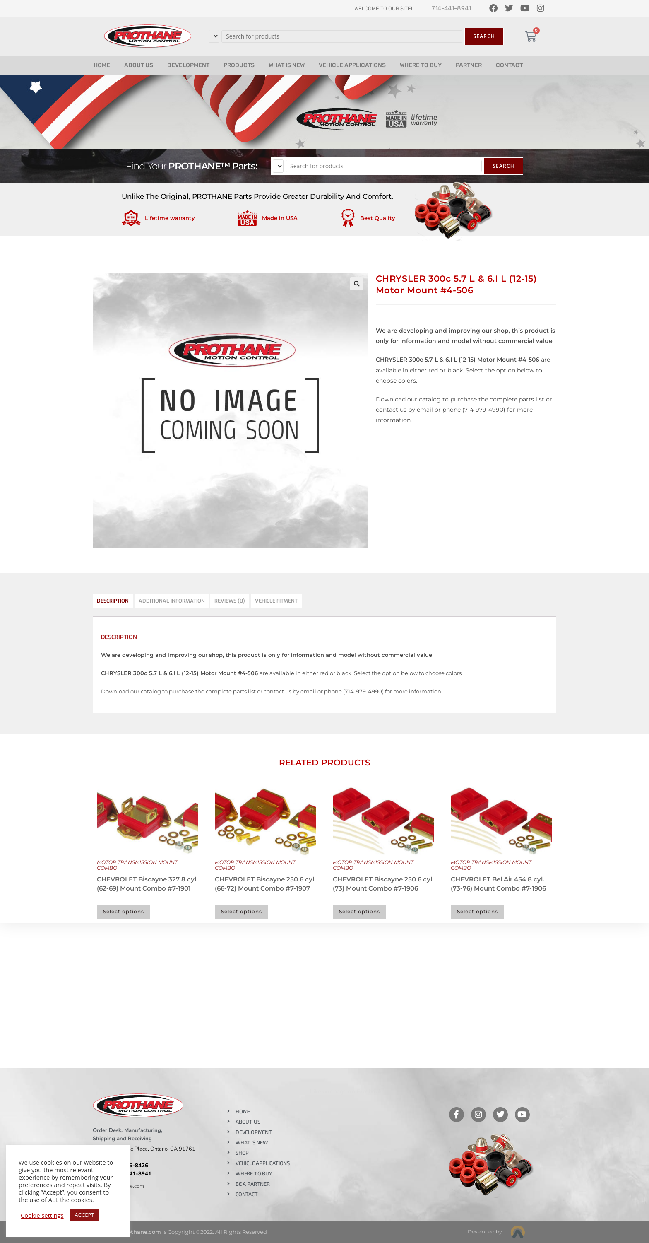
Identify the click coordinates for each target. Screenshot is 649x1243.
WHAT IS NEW (287, 65)
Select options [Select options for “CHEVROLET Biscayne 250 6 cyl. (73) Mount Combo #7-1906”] (359, 911)
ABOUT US (138, 65)
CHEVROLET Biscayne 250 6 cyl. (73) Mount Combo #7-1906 (383, 884)
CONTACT (509, 65)
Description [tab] (113, 600)
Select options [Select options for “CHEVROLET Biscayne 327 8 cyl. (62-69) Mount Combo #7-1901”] (123, 911)
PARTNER (469, 65)
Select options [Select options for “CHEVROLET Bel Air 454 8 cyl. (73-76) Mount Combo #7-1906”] (477, 911)
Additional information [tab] (172, 600)
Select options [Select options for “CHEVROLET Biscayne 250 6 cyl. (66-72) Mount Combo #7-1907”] (241, 911)
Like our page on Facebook (346, 1091)
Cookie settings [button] (42, 1215)
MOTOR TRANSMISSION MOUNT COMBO (137, 865)
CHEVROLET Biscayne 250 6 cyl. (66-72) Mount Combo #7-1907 (265, 884)
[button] (356, 283)
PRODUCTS (239, 65)
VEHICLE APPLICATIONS (352, 65)
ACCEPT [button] (84, 1215)
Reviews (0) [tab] (229, 600)
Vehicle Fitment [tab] (276, 600)
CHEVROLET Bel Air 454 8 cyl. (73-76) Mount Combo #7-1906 (498, 884)
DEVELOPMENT (188, 65)
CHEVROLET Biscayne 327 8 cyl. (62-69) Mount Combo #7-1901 (147, 884)
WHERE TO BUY (421, 65)
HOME (102, 65)
